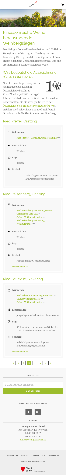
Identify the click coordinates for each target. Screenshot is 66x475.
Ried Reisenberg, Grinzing (24, 194)
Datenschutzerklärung (33, 461)
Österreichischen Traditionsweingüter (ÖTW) (28, 105)
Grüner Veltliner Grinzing (29, 217)
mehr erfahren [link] (20, 267)
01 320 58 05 (35, 433)
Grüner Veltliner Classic (28, 299)
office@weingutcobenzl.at (33, 439)
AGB (44, 455)
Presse (36, 455)
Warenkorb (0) (62, 5)
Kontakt (25, 455)
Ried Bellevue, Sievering (23, 279)
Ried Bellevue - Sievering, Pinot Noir (35, 295)
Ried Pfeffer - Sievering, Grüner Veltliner (37, 138)
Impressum (53, 455)
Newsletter (12, 455)
